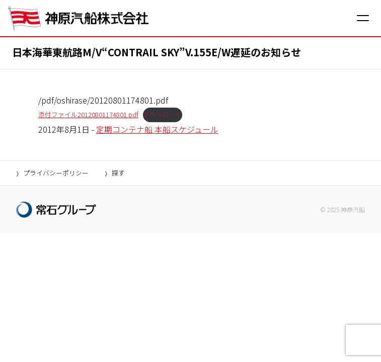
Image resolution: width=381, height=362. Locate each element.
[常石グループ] (56, 210)
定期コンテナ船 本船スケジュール (157, 129)
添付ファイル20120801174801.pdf (88, 114)
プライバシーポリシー (56, 172)
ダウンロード (162, 114)
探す (118, 172)
